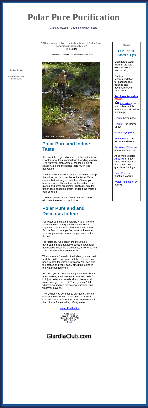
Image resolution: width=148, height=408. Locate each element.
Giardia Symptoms (124, 132)
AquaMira (125, 103)
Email (69, 322)
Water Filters (121, 138)
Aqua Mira (120, 158)
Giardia (118, 118)
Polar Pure (120, 173)
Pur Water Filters (123, 147)
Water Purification (69, 308)
